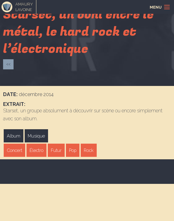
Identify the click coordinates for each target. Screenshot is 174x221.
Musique (36, 135)
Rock (89, 150)
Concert (14, 150)
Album (13, 135)
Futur (56, 150)
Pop (72, 150)
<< (8, 64)
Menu (156, 7)
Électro (36, 150)
